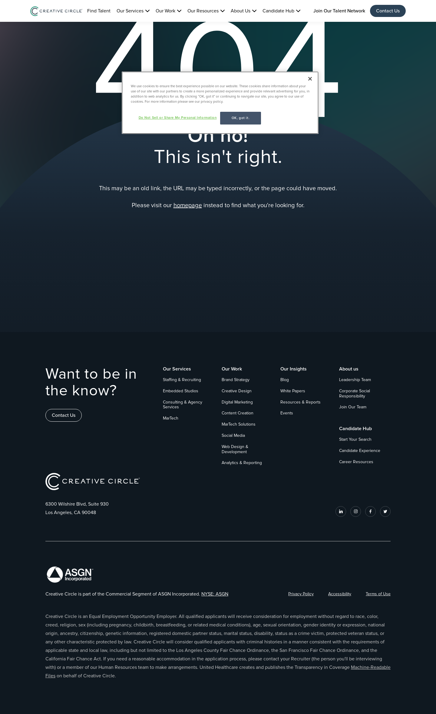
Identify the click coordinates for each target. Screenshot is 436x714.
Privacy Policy (301, 594)
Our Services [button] (130, 10)
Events (286, 413)
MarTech (170, 418)
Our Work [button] (165, 10)
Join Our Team (352, 407)
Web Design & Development (235, 449)
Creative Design (237, 391)
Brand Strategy (235, 380)
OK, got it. (240, 118)
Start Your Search (355, 439)
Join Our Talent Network (339, 11)
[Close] (310, 78)
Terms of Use (378, 594)
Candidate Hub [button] (278, 10)
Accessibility (339, 594)
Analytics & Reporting (242, 463)
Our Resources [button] (203, 10)
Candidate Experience (359, 451)
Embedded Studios (180, 391)
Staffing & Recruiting (182, 380)
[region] (220, 102)
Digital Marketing (237, 402)
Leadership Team (355, 380)
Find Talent (99, 10)
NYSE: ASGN (214, 594)
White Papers (292, 391)
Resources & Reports (300, 402)
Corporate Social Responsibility (354, 393)
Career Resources (356, 462)
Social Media (233, 435)
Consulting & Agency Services (182, 405)
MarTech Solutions (239, 424)
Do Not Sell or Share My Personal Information (178, 118)
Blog (284, 380)
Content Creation (237, 413)
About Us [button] (240, 10)
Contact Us (388, 11)
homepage (187, 205)
